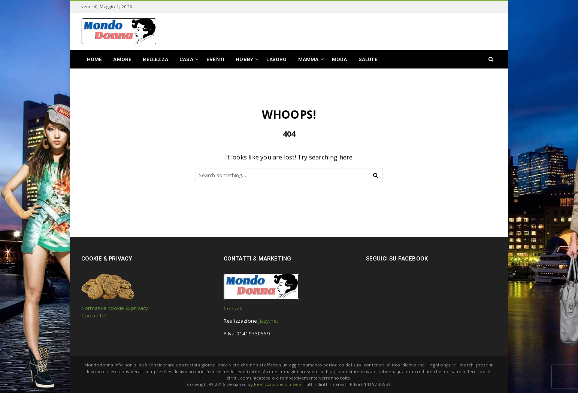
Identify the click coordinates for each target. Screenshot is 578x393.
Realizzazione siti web (277, 384)
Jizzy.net (268, 320)
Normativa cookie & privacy (114, 308)
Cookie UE (93, 315)
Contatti (233, 308)
